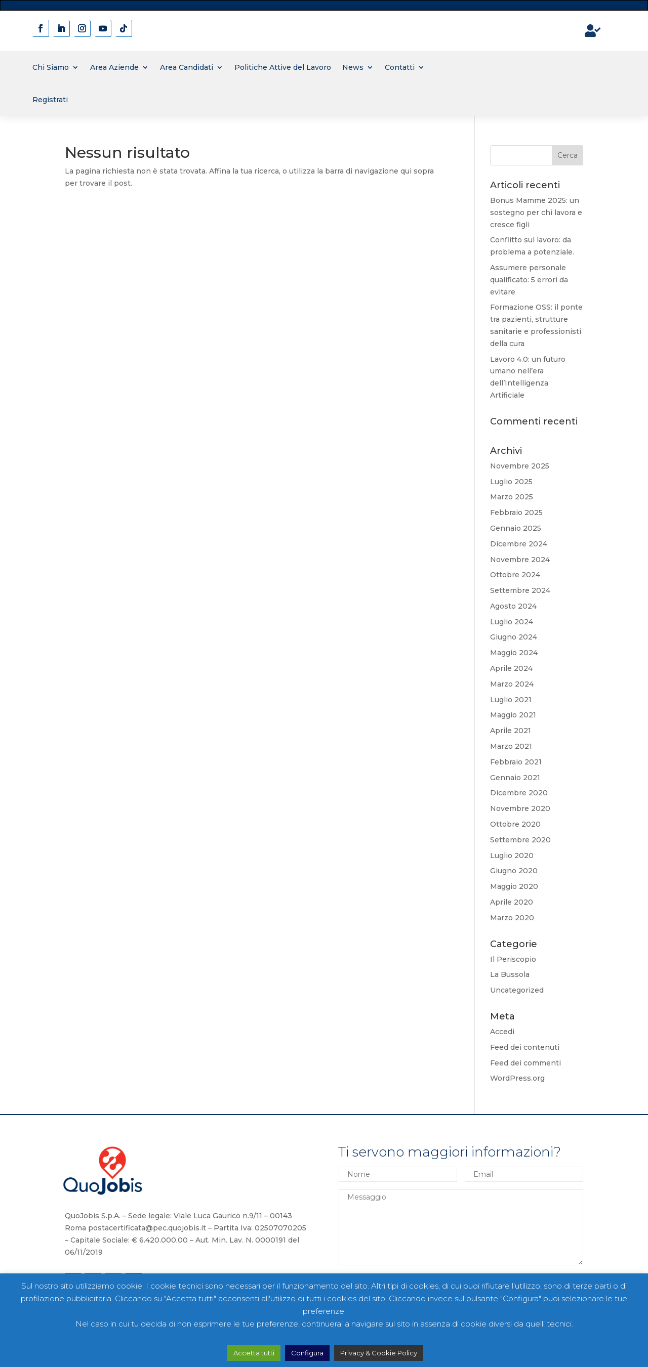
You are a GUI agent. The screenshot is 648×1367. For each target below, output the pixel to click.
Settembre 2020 (520, 839)
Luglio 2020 (512, 855)
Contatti (400, 67)
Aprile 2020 (511, 902)
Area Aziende (114, 67)
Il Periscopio (513, 959)
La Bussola (510, 974)
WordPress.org (517, 1078)
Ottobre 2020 (515, 824)
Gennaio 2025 (515, 528)
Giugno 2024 (513, 637)
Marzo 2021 (511, 746)
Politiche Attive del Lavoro (282, 67)
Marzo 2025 (511, 496)
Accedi (502, 1031)
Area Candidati (186, 67)
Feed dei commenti (525, 1062)
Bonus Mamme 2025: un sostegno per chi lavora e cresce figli (536, 212)
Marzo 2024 (512, 684)
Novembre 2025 (519, 466)
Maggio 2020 (514, 886)
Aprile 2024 (511, 668)
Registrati (50, 99)
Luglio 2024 (511, 621)
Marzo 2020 (512, 917)
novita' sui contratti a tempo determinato (323, 5)
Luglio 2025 (511, 481)
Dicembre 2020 (519, 792)
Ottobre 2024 (515, 574)
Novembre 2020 (520, 808)
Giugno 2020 (514, 870)
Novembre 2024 (520, 559)
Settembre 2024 (520, 590)
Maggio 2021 (513, 714)
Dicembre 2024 (518, 543)
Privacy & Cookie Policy (378, 1353)
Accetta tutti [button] (253, 1353)
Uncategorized (517, 990)
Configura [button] (307, 1353)
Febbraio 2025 (516, 512)
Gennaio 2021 (515, 777)
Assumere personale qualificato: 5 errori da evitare (529, 279)
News (352, 67)
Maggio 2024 (514, 652)
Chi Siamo (50, 67)
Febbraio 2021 (516, 761)
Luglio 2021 (511, 699)
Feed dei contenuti (524, 1047)
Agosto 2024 (513, 606)
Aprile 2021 (510, 730)
